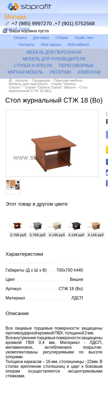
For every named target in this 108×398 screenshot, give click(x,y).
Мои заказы (51, 44)
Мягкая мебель (25, 72)
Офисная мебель (68, 80)
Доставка (41, 38)
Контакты (26, 44)
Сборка (61, 38)
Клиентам (89, 72)
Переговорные (76, 65)
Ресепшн (60, 72)
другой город (17, 28)
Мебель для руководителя (54, 59)
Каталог (22, 80)
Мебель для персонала (53, 52)
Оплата (20, 38)
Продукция (41, 80)
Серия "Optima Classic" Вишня (50, 87)
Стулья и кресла (33, 65)
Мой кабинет (79, 44)
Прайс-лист (84, 38)
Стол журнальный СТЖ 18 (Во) (48, 89)
